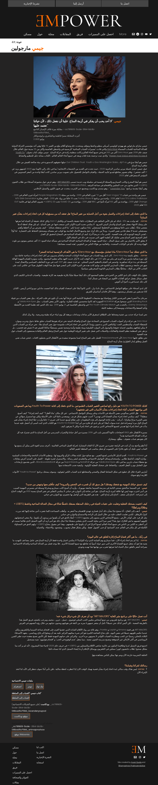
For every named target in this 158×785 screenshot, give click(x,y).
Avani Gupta (136, 762)
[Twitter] (150, 34)
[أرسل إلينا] (78, 3)
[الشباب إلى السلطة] (21, 698)
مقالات (15, 782)
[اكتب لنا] (45, 747)
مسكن (15, 747)
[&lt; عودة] (22, 42)
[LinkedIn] (137, 34)
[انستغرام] (17, 686)
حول (14, 752)
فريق (14, 767)
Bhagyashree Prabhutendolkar (131, 766)
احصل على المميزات (22, 772)
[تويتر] (30, 686)
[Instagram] (142, 34)
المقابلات (16, 762)
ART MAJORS (64, 181)
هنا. (93, 655)
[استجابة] (45, 762)
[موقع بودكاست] (21, 716)
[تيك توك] (40, 686)
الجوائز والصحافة (20, 777)
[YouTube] (146, 34)
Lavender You (117, 188)
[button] (31, 3)
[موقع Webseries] (22, 734)
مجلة (14, 757)
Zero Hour (112, 149)
